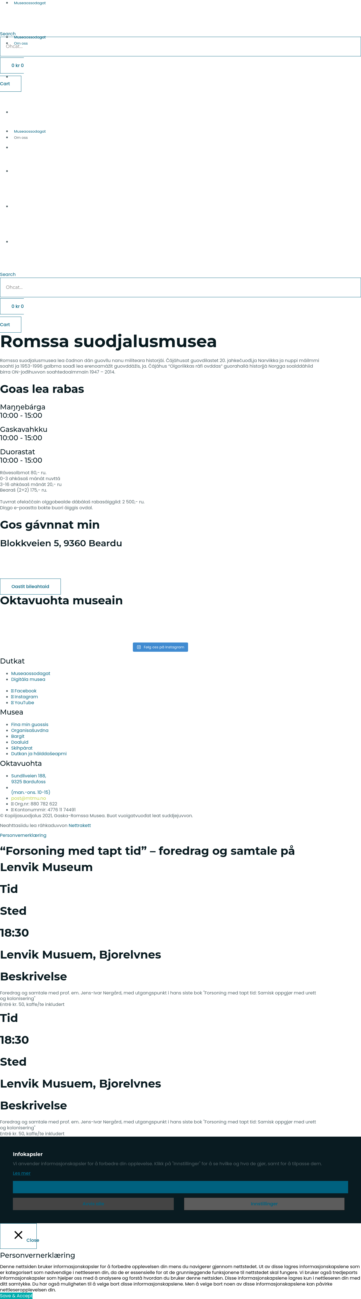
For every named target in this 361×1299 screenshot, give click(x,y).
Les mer (22, 1173)
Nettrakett (80, 825)
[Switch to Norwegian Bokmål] (186, 193)
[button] (180, 24)
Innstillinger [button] (264, 1204)
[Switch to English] (186, 158)
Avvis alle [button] (93, 1204)
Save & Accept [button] (16, 1296)
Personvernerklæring (23, 835)
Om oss (21, 43)
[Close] (18, 1236)
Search (8, 274)
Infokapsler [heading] (28, 1154)
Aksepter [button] (180, 1187)
